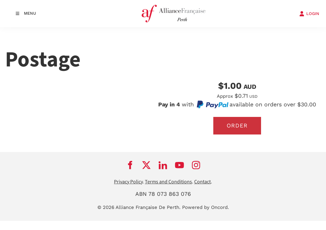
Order (237, 125)
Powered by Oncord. (205, 207)
